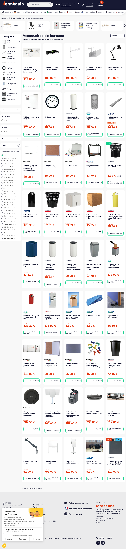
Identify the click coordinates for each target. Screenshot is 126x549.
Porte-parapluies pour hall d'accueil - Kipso (72, 118)
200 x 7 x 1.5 (8, 227)
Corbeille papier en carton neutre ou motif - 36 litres (72, 317)
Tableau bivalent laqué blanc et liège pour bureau (51, 365)
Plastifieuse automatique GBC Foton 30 (114, 413)
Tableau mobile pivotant (50, 462)
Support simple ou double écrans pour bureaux (72, 69)
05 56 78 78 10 (105, 506)
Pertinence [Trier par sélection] (117, 36)
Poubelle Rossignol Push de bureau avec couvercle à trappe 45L (115, 217)
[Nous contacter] (67, 5)
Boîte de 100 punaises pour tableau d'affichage (93, 365)
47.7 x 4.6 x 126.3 (9, 188)
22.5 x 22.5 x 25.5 (9, 219)
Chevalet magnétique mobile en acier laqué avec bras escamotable (52, 414)
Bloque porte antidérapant (112, 316)
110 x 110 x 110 (9, 238)
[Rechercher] (40, 4)
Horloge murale (50, 117)
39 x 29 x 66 (8, 186)
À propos (36, 507)
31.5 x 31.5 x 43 (9, 208)
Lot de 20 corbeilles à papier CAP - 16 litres (51, 216)
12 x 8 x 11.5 (8, 216)
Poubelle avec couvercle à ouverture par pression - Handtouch (73, 266)
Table (112, 26)
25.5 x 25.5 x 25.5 (9, 158)
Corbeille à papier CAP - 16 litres (114, 166)
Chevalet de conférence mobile (72, 462)
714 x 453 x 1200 (9, 224)
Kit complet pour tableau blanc (71, 166)
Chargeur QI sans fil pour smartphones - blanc (51, 69)
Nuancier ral (7, 507)
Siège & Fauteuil (40, 25)
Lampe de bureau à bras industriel (114, 68)
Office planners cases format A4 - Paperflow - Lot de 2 (52, 317)
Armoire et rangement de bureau (66, 25)
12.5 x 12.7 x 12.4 (9, 197)
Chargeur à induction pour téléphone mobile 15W (31, 413)
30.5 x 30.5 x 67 (9, 194)
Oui (6, 120)
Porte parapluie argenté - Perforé (93, 118)
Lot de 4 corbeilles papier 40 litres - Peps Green (114, 365)
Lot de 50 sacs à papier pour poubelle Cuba (94, 216)
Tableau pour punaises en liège (50, 166)
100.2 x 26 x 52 (9, 169)
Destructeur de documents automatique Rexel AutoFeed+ (72, 414)
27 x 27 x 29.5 (8, 175)
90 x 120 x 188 (9, 213)
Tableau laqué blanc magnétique (31, 118)
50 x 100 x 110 (9, 235)
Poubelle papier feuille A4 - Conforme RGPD (113, 266)
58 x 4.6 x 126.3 (9, 221)
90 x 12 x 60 (8, 166)
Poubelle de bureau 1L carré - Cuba (72, 215)
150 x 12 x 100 (9, 199)
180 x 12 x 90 (8, 177)
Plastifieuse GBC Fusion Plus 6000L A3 (94, 413)
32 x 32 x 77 (8, 164)
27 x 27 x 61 (8, 191)
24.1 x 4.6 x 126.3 (9, 233)
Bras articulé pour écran (30, 462)
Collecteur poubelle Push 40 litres (30, 215)
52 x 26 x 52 (8, 202)
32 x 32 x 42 (8, 183)
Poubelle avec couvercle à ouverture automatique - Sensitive (49, 267)
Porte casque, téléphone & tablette (94, 462)
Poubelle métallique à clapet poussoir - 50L (31, 317)
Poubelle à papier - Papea (30, 265)
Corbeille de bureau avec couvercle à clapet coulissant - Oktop (93, 266)
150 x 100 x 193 (9, 180)
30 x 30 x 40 (8, 161)
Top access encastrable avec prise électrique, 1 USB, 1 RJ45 (30, 70)
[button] (124, 26)
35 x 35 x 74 (8, 205)
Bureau (15, 26)
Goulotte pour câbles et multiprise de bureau (94, 69)
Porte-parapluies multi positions (92, 166)
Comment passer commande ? (12, 505)
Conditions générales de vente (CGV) (44, 521)
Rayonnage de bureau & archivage (91, 25)
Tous (4, 155)
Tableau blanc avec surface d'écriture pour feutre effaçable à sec (30, 167)
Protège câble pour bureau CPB (114, 118)
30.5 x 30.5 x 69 (9, 230)
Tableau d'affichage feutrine (72, 364)
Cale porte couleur (93, 315)
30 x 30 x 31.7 (8, 172)
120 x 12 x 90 (8, 210)
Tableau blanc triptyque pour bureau (28, 365)
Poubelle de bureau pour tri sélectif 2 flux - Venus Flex (114, 463)
